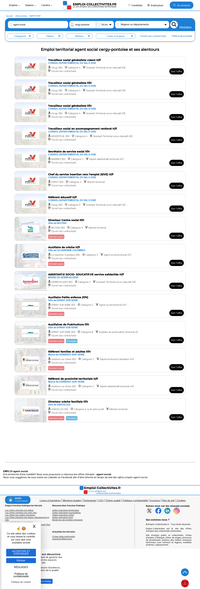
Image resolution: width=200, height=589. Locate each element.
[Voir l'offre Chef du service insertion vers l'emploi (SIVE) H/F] (100, 181)
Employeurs (155, 5)
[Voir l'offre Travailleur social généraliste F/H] (100, 89)
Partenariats (89, 500)
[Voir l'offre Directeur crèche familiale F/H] (100, 410)
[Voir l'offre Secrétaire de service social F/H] (100, 158)
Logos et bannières (50, 500)
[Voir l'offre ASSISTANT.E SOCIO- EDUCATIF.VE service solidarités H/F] (100, 281)
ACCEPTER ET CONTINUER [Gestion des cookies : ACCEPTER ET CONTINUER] (21, 552)
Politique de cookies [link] (21, 582)
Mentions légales (72, 500)
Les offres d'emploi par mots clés (21, 513)
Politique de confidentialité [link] (21, 575)
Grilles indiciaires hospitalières (66, 513)
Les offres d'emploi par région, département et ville (27, 518)
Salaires (30, 5)
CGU (101, 500)
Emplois (14, 5)
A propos (155, 500)
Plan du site (168, 500)
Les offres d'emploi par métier (19, 510)
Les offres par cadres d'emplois (20, 515)
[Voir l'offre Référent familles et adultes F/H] (100, 360)
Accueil (9, 16)
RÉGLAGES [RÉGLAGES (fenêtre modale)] (21, 567)
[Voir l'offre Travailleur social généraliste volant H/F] (100, 66)
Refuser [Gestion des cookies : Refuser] (21, 560)
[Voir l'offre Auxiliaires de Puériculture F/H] (100, 333)
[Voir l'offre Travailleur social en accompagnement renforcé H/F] (100, 135)
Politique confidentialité (135, 500)
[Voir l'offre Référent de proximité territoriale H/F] (100, 385)
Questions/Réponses (62, 539)
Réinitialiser (185, 27)
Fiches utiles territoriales (63, 536)
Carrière (46, 5)
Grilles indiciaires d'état (63, 515)
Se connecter (181, 5)
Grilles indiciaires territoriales (65, 510)
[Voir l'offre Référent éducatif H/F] (100, 203)
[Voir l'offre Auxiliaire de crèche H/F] (100, 256)
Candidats (135, 5)
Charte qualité (113, 500)
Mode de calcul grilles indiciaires (67, 520)
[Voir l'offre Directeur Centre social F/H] (100, 229)
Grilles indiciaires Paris (62, 517)
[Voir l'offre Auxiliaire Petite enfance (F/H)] (100, 306)
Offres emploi (21, 16)
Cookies (181, 500)
